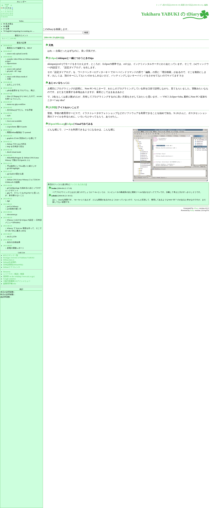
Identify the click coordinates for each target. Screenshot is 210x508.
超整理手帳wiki (9, 284)
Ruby (192, 210)
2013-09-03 (7, 212)
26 (12, 15)
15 (5, 13)
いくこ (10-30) (10, 38)
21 (3, 15)
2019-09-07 (7, 51)
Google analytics (9, 279)
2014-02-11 (7, 142)
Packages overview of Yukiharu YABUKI (18, 258)
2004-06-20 (49, 37)
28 (3, 17)
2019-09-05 (7, 67)
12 (12, 11)
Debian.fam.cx (8, 260)
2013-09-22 (7, 199)
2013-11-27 (7, 171)
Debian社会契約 (9, 262)
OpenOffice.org (57, 124)
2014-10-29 (7, 88)
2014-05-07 (7, 102)
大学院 (52, 107)
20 (1, 15)
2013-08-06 (7, 240)
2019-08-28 (7, 82)
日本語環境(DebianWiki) (13, 265)
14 (3, 13)
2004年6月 (7, 5)
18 (10, 13)
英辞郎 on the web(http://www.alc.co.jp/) (18, 276)
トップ (159, 5)
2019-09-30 (7, 46)
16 (7, 13)
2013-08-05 (7, 246)
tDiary (196, 208)
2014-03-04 (7, 119)
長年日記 (60, 38)
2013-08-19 (7, 218)
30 (7, 17)
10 (8, 11)
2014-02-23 (7, 130)
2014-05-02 (7, 108)
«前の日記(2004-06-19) (171, 5)
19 (12, 13)
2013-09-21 (7, 204)
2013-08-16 (7, 226)
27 (1, 17)
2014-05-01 (7, 113)
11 (10, 11)
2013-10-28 (7, 185)
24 (8, 15)
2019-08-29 (7, 74)
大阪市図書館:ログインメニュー (16, 281)
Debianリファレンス (11, 267)
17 (8, 13)
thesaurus (6, 272)
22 (5, 15)
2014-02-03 (7, 155)
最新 (183, 5)
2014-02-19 (7, 136)
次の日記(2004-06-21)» (194, 5)
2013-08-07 (7, 234)
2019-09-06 (7, 57)
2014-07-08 (7, 94)
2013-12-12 (7, 163)
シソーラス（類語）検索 (13, 274)
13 (1, 13)
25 (10, 15)
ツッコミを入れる (78, 184)
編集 (206, 5)
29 (5, 17)
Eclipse (53, 58)
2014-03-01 (7, 124)
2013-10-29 (7, 177)
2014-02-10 (7, 150)
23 (7, 15)
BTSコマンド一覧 (10, 255)
